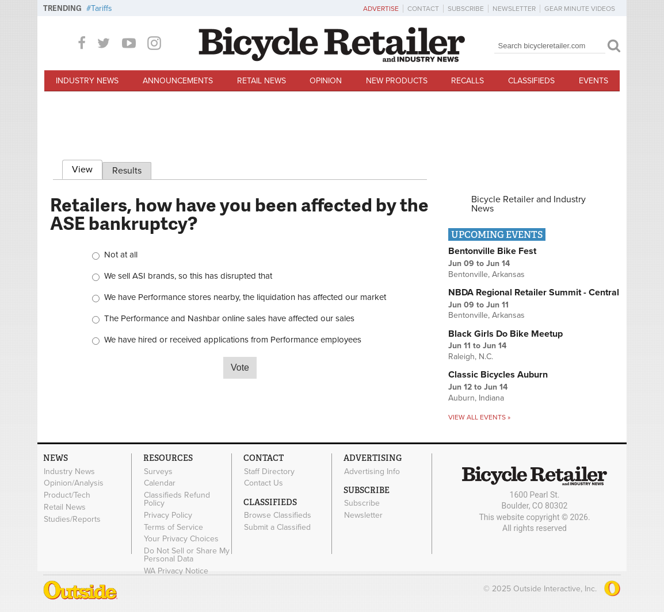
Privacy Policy (168, 514)
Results (127, 170)
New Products (397, 81)
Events (593, 81)
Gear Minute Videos (579, 9)
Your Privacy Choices (181, 539)
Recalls (467, 81)
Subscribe (466, 9)
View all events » (479, 417)
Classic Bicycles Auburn (498, 374)
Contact (423, 9)
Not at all (121, 255)
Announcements (178, 81)
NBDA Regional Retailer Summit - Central (533, 292)
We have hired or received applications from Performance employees (232, 340)
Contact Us (263, 483)
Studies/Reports (72, 519)
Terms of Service (173, 527)
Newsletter (514, 9)
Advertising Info (372, 471)
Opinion (326, 81)
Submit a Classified (277, 527)
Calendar (159, 483)
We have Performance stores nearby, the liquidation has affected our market (245, 297)
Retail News (261, 81)
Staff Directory (269, 471)
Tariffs (101, 8)
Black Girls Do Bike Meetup (505, 334)
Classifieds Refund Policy (177, 499)
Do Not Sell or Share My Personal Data (187, 555)
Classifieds (531, 81)
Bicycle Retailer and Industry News (528, 204)
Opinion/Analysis (74, 483)
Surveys (158, 471)
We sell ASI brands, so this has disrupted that (188, 276)
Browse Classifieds (277, 515)
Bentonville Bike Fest (492, 251)
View (87, 167)
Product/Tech (67, 495)
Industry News (87, 81)
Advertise (381, 9)
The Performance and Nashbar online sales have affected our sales (229, 318)
